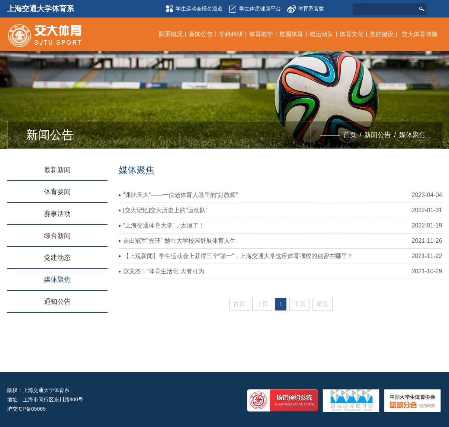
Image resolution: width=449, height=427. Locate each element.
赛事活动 (57, 213)
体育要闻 (57, 191)
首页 (349, 134)
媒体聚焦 (412, 134)
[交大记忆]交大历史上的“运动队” (165, 210)
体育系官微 (305, 6)
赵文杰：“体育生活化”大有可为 (164, 271)
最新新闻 (57, 169)
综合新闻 (57, 235)
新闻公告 (377, 134)
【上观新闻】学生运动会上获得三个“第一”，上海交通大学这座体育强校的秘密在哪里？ (238, 256)
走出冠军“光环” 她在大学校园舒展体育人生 (179, 241)
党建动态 (57, 257)
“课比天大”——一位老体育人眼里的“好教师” (180, 195)
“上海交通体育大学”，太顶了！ (164, 225)
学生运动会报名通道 (192, 9)
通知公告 (57, 301)
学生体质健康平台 (254, 9)
